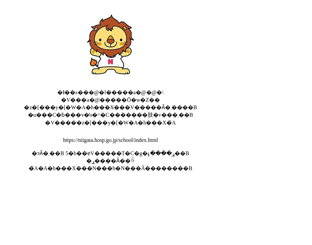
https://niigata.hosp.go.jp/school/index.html (110, 140)
